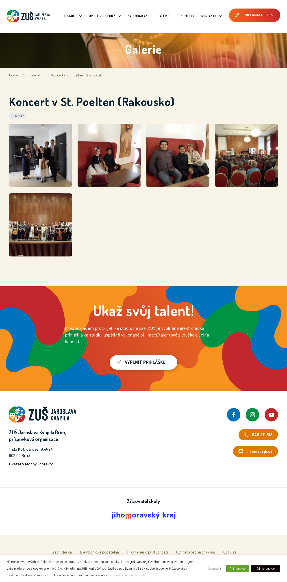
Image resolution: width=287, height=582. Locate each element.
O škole (73, 16)
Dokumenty (185, 16)
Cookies (229, 552)
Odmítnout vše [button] (266, 568)
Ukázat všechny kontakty (31, 463)
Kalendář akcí (139, 16)
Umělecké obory (104, 16)
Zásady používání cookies (130, 575)
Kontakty (211, 16)
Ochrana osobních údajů (195, 552)
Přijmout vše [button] (238, 568)
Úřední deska (61, 552)
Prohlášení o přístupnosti (147, 552)
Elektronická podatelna (99, 552)
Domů (13, 75)
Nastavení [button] (214, 568)
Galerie (164, 16)
